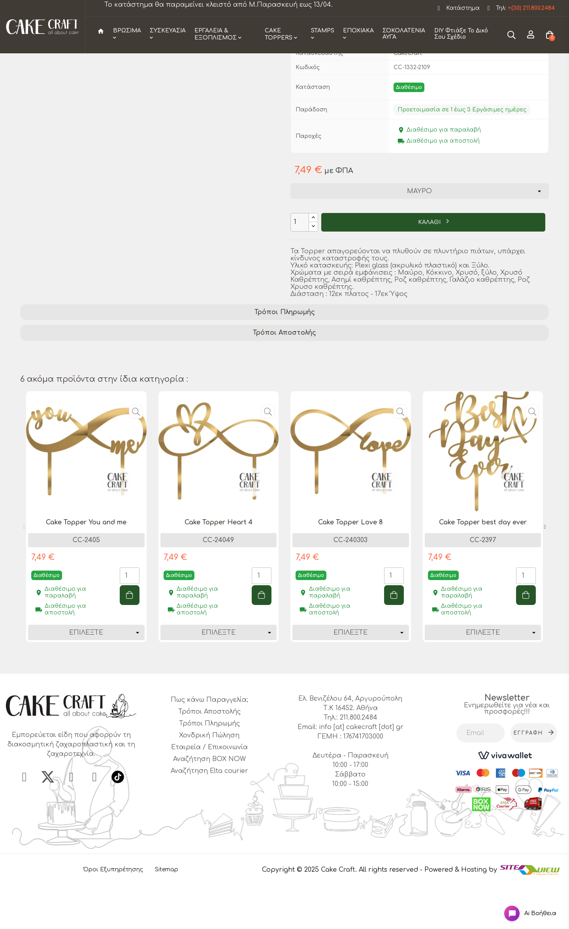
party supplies (46, 398)
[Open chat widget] (523, 906)
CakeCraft (408, 101)
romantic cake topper (404, 398)
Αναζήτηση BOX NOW (209, 807)
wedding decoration (483, 398)
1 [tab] (280, 708)
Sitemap (166, 918)
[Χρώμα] (419, 239)
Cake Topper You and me (86, 570)
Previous (24, 575)
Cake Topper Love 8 (350, 570)
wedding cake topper (323, 398)
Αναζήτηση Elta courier (209, 819)
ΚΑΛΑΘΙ (430, 270)
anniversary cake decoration (208, 409)
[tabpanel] (86, 570)
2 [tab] (288, 708)
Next (545, 575)
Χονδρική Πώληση (209, 783)
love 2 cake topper (120, 409)
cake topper (100, 398)
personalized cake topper (174, 398)
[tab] (284, 360)
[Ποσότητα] (299, 270)
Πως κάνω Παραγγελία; (209, 748)
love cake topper (51, 409)
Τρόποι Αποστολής (284, 380)
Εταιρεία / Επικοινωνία (209, 795)
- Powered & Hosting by (459, 917)
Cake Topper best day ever (483, 570)
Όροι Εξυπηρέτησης (113, 918)
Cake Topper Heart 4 (218, 570)
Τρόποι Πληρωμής (284, 360)
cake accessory (252, 398)
